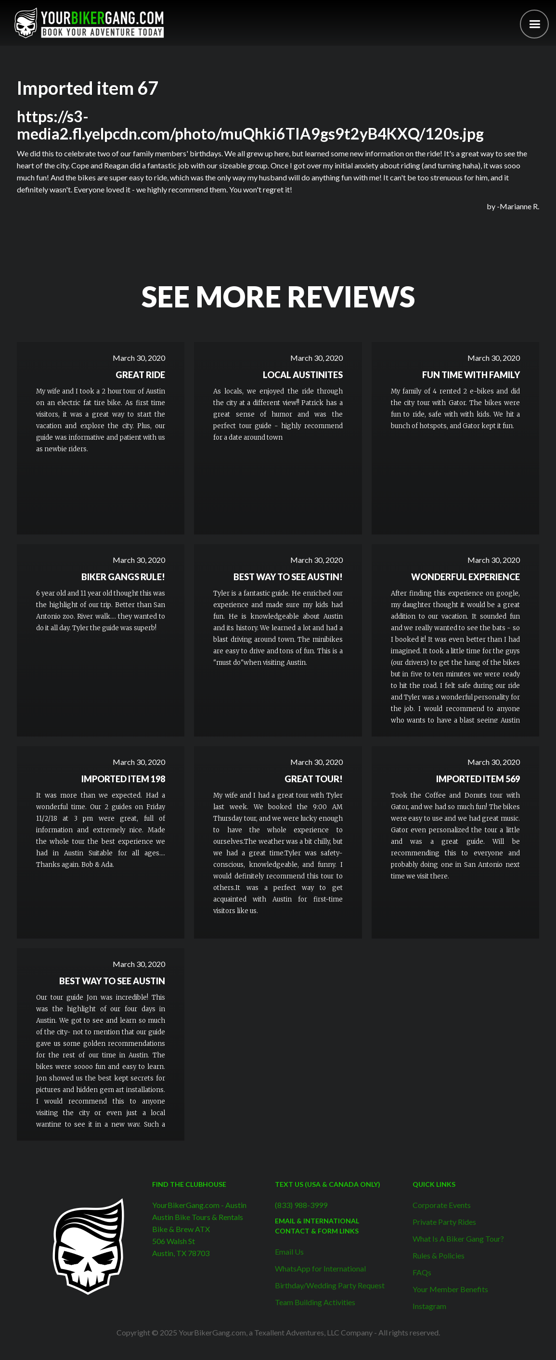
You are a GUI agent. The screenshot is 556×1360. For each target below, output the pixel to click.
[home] (89, 23)
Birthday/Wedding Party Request (330, 1285)
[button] (534, 24)
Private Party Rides (444, 1221)
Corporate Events (442, 1204)
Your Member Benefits (450, 1289)
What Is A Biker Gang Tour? (458, 1238)
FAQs (422, 1272)
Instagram (429, 1305)
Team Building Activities (315, 1302)
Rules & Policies (439, 1255)
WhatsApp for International (320, 1268)
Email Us (289, 1251)
